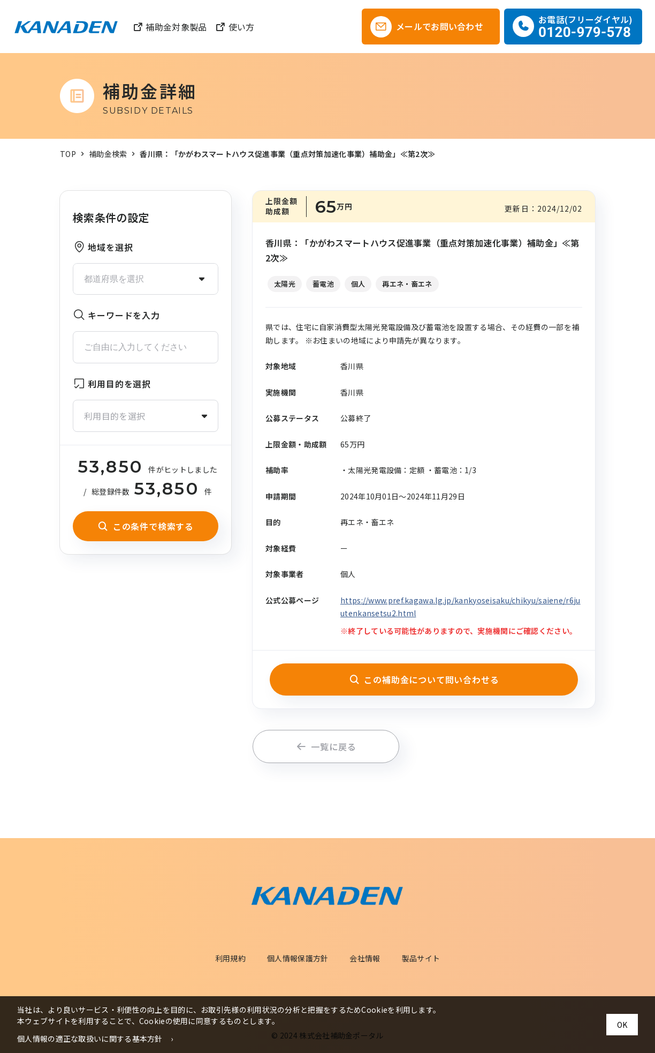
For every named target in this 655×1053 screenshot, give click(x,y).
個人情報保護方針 (297, 958)
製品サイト (421, 958)
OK (622, 1024)
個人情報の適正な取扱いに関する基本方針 (90, 1038)
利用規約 (230, 958)
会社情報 (364, 958)
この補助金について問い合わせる (424, 679)
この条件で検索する (145, 526)
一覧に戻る (326, 746)
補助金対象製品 (170, 26)
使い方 (234, 26)
